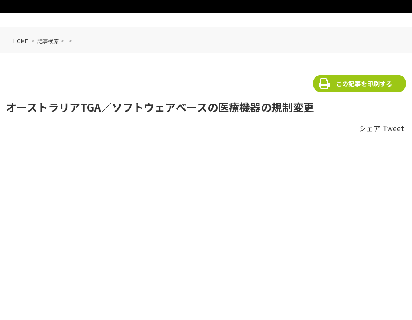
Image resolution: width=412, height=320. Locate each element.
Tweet (393, 128)
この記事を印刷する (364, 83)
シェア (369, 128)
